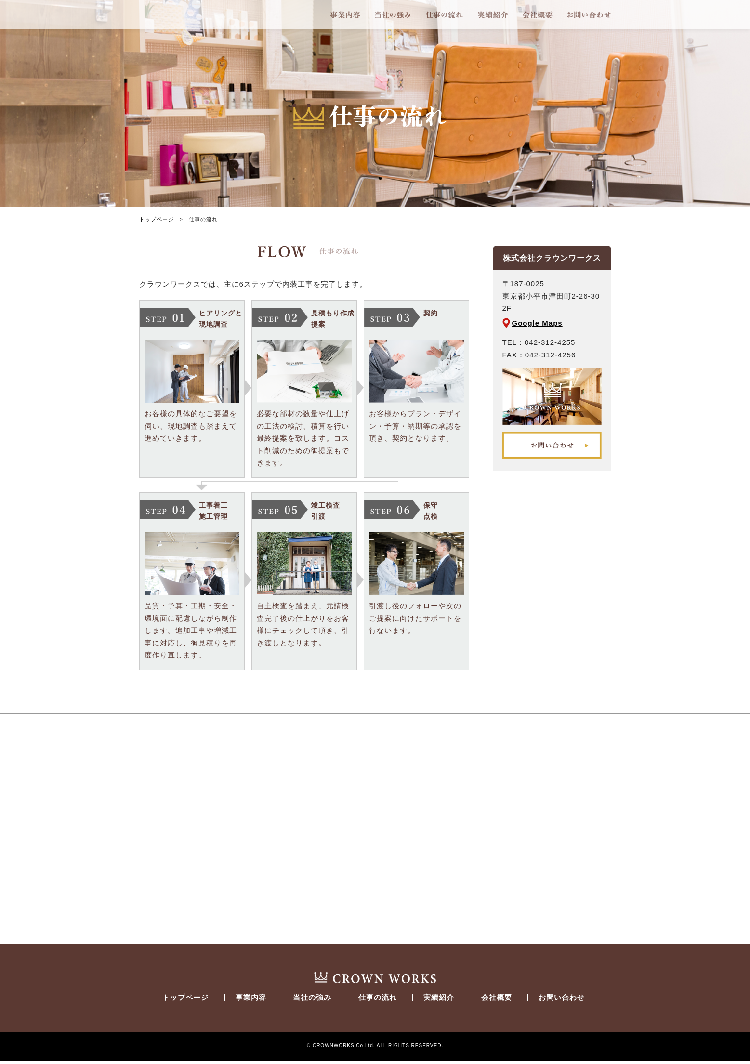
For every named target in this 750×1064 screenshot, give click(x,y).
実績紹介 (492, 14)
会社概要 (538, 14)
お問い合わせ (589, 14)
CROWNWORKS (205, 14)
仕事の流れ (444, 14)
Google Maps (537, 323)
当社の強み (393, 14)
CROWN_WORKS (375, 979)
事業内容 (345, 14)
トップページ (156, 219)
